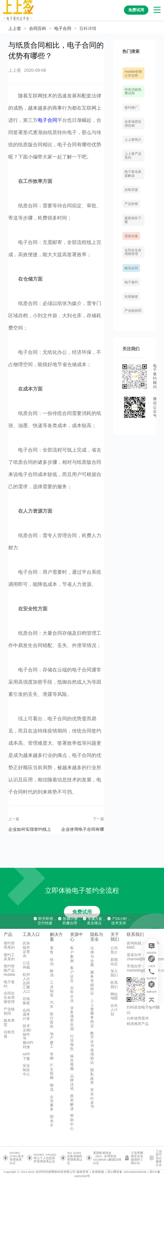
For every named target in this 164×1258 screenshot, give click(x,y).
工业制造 (52, 988)
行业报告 (72, 1042)
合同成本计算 (26, 1014)
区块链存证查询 (26, 949)
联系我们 (114, 984)
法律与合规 (92, 956)
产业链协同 (133, 310)
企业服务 (52, 1103)
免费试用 (82, 911)
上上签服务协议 (92, 1013)
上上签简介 (133, 139)
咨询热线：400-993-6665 (143, 945)
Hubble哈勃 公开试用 (133, 73)
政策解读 (72, 1102)
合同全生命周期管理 (133, 252)
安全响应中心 (26, 1069)
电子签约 (131, 282)
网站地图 (114, 996)
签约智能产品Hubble (9, 970)
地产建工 (52, 1040)
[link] (37, 28)
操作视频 (72, 1062)
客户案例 (72, 954)
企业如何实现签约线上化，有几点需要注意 (29, 829)
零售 (52, 950)
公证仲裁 (26, 965)
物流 (52, 1087)
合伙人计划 (114, 1009)
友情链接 (98, 1171)
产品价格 (131, 203)
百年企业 (72, 994)
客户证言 (72, 974)
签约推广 (131, 107)
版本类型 (9, 1022)
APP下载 (26, 1056)
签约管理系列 (9, 945)
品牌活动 (72, 1082)
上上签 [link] (14, 28)
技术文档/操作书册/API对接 (28, 1036)
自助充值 (131, 189)
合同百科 (37, 28)
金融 (52, 1056)
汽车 (52, 1004)
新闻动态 (114, 962)
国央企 (52, 1120)
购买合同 (131, 268)
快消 (52, 962)
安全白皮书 (92, 1098)
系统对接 (131, 236)
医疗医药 (52, 1020)
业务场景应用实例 (133, 123)
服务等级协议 (92, 982)
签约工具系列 (9, 957)
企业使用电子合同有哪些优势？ (82, 829)
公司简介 (114, 950)
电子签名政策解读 (133, 173)
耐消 (52, 973)
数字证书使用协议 (92, 1048)
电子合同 (62, 28)
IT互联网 (52, 1071)
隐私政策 (92, 1076)
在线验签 (131, 296)
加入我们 (114, 973)
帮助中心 (72, 1122)
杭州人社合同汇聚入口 (26, 983)
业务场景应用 (72, 1018)
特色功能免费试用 (133, 91)
